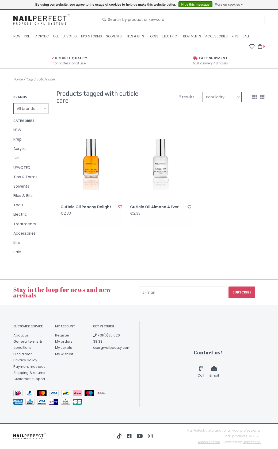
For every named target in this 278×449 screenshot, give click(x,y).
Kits (235, 36)
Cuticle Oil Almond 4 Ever (154, 207)
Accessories (216, 36)
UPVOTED (70, 36)
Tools (153, 36)
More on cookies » (229, 4)
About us (21, 335)
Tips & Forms (91, 36)
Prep (27, 36)
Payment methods (29, 366)
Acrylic (42, 36)
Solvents (114, 36)
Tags (29, 79)
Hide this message (195, 4)
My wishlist (64, 354)
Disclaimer (22, 354)
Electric (169, 36)
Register (62, 335)
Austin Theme (209, 442)
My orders (64, 341)
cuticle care (46, 79)
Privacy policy (25, 360)
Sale (246, 36)
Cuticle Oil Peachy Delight (85, 207)
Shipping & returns (29, 372)
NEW (16, 36)
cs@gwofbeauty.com (112, 347)
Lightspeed (252, 442)
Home (18, 79)
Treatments (191, 36)
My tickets (63, 347)
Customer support (29, 378)
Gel (56, 36)
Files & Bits (135, 36)
